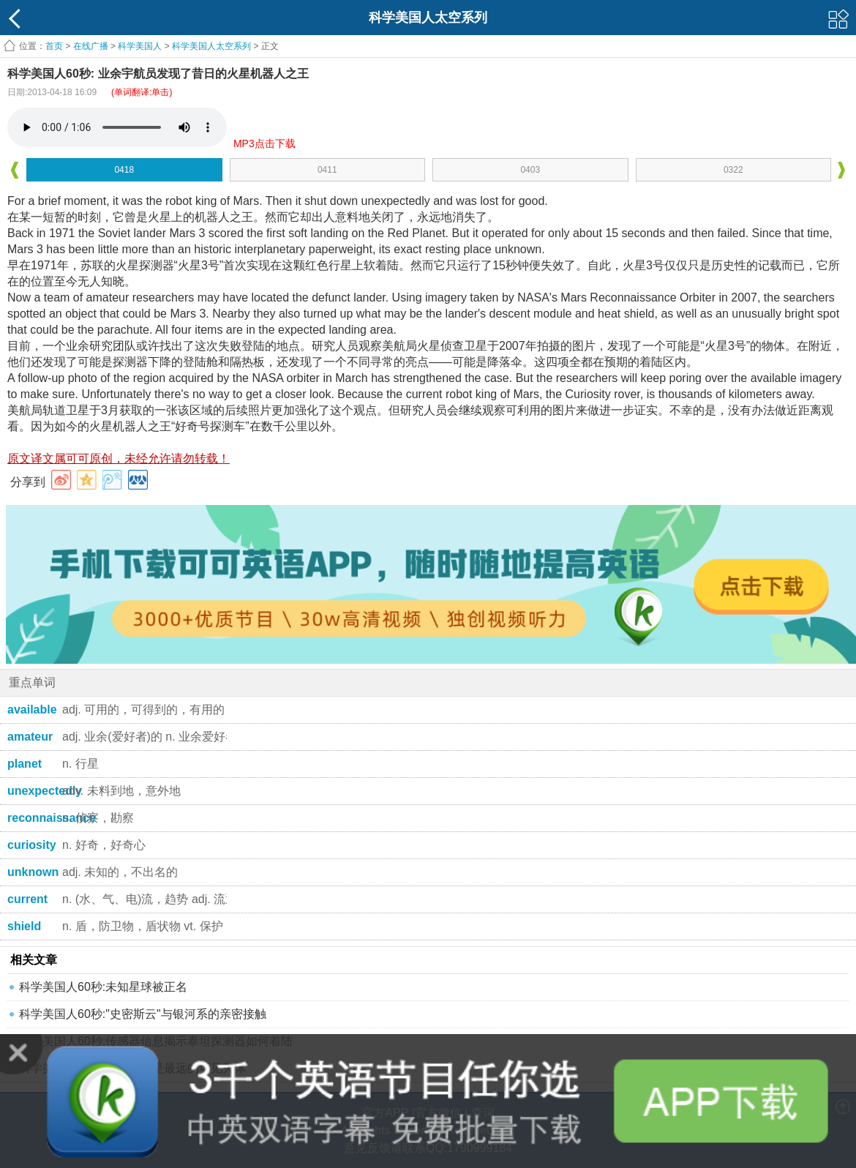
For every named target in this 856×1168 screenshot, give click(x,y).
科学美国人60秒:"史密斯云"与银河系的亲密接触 (142, 1014)
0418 (124, 170)
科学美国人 (140, 46)
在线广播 (90, 46)
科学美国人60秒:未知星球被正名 (103, 987)
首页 (54, 46)
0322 (733, 170)
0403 (530, 170)
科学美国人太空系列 (211, 46)
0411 (327, 170)
